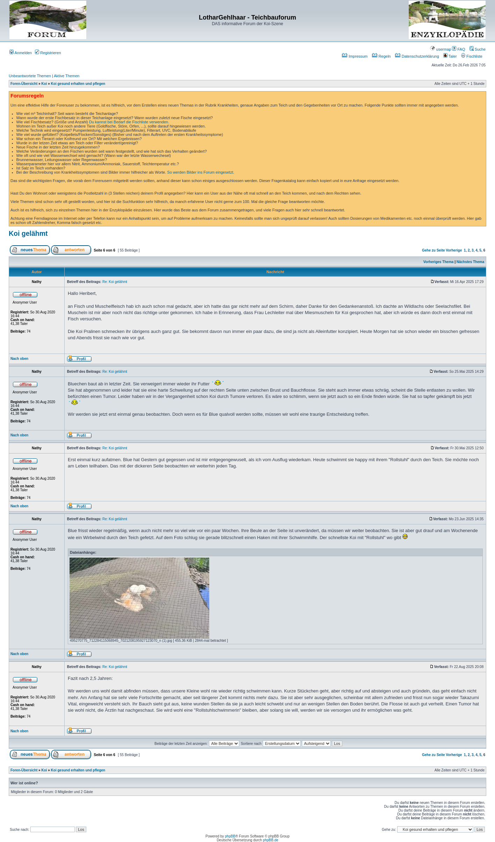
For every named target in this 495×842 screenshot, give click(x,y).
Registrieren (48, 53)
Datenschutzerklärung (417, 56)
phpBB (230, 836)
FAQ (458, 49)
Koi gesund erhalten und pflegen (78, 84)
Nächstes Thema (470, 262)
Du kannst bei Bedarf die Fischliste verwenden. (129, 122)
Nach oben (19, 359)
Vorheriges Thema (438, 262)
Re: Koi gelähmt (114, 282)
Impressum (354, 56)
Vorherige (454, 250)
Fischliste (471, 56)
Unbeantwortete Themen (30, 76)
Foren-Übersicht (23, 84)
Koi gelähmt (28, 233)
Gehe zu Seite (433, 250)
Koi (44, 84)
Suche (477, 49)
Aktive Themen (66, 76)
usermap (440, 49)
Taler (450, 56)
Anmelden (20, 53)
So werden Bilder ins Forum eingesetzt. (200, 172)
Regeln (381, 56)
